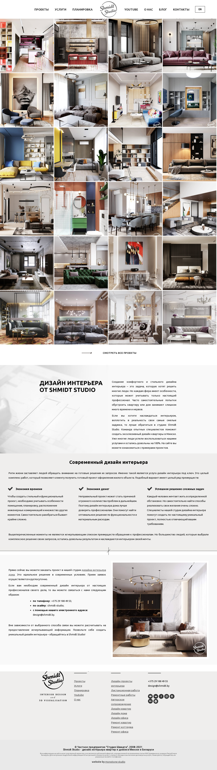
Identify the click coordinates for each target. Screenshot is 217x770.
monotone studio (115, 761)
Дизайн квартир (121, 708)
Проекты (79, 681)
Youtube (79, 694)
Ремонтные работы (123, 694)
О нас (77, 699)
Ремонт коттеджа (122, 727)
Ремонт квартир (121, 722)
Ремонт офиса (119, 731)
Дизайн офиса (119, 717)
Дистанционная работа (125, 690)
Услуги (78, 685)
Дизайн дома (119, 713)
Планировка (81, 690)
